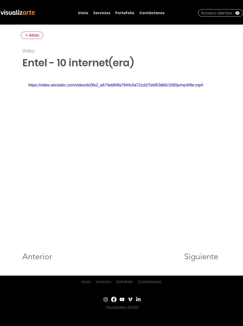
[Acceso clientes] (220, 13)
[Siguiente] (201, 256)
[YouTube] (122, 299)
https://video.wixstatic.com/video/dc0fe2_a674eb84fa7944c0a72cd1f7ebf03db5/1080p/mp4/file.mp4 (115, 85)
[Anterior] (38, 256)
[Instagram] (105, 299)
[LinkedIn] (138, 299)
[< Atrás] (32, 35)
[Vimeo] (130, 299)
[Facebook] (114, 299)
